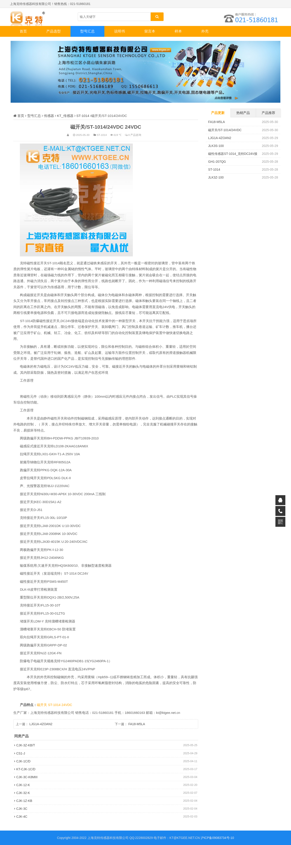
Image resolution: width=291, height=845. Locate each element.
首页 (23, 31)
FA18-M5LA (136, 724)
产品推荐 (268, 113)
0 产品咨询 (134, 134)
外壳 (205, 31)
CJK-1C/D (23, 761)
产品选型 (53, 31)
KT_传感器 (65, 116)
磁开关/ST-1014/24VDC (225, 130)
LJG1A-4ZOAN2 (40, 724)
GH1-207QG (217, 161)
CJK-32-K (23, 793)
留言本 (149, 31)
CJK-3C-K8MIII (27, 777)
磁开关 (42, 705)
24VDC (66, 705)
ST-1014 (82, 116)
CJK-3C (21, 808)
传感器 (49, 116)
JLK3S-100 (216, 146)
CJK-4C (21, 816)
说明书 (119, 31)
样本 (178, 31)
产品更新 (218, 113)
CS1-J (20, 753)
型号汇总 (87, 31)
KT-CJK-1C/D (25, 769)
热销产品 (243, 113)
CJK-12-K (23, 785)
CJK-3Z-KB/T (25, 745)
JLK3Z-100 (215, 177)
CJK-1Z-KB (24, 801)
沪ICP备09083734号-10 (217, 838)
